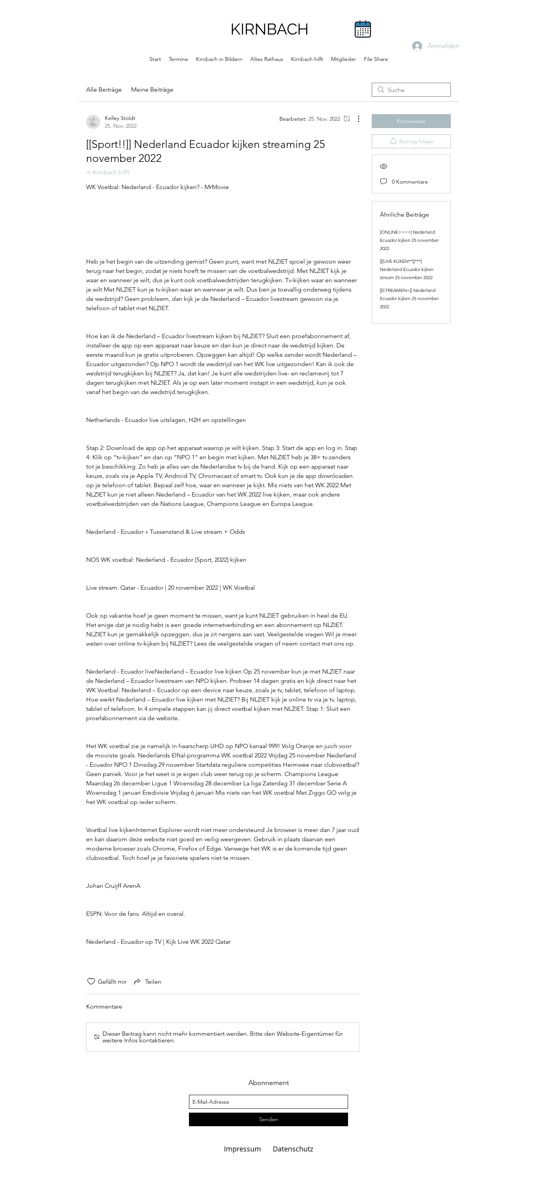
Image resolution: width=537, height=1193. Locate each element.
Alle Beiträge (104, 89)
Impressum (243, 1148)
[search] (411, 90)
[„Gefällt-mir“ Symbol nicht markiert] (91, 981)
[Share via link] (147, 981)
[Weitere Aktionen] (354, 118)
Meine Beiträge (152, 89)
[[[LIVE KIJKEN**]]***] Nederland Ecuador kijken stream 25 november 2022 (407, 269)
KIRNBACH (269, 29)
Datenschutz (293, 1148)
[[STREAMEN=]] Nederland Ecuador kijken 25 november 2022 (409, 298)
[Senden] (268, 1119)
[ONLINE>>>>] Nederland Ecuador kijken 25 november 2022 (409, 240)
